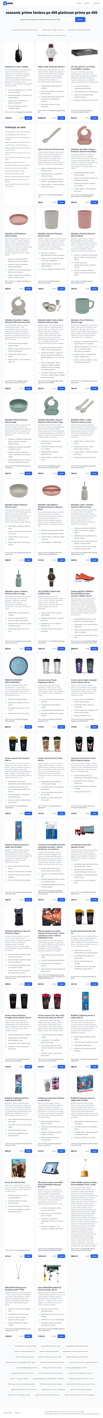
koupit (28, 118)
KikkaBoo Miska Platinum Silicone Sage (16, 421)
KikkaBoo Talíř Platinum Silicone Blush (15, 235)
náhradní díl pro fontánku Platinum (16, 145)
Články (87, 3)
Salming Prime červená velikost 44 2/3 (81, 1379)
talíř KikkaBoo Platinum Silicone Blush (17, 165)
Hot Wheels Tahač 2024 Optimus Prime (81, 846)
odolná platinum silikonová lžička (25, 1346)
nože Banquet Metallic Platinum (15, 135)
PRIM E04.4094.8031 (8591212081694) (13, 681)
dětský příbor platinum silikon (51, 1346)
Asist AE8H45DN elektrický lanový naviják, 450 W (49, 1288)
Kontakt (96, 3)
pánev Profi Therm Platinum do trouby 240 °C (17, 154)
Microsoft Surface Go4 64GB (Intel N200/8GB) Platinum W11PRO (50, 1184)
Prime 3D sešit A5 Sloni (15, 1182)
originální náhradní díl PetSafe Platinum (18, 142)
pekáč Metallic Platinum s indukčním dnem (51, 35)
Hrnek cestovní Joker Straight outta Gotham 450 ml (84, 681)
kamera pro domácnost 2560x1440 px (24, 30)
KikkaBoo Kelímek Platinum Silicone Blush (83, 235)
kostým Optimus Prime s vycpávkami (53, 1389)
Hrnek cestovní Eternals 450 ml (83, 932)
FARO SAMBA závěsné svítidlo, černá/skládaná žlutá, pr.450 (84, 1183)
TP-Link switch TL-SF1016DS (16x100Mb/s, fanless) (83, 68)
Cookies (17, 1413)
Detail (21, 118)
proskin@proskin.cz (75, 1414)
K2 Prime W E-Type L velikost (18, 1379)
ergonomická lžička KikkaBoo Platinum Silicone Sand (17, 185)
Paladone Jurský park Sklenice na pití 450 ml (51, 1099)
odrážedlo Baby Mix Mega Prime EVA (52, 1362)
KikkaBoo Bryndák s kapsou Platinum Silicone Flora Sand (17, 321)
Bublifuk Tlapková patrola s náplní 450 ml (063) (17, 1099)
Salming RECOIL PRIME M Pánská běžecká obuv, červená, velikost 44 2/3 (82, 593)
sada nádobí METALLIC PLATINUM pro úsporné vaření (17, 149)
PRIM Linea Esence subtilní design (51, 1384)
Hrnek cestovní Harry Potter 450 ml (50, 759)
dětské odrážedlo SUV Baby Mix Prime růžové (20, 1362)
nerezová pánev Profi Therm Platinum (17, 132)
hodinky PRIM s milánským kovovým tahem (81, 1384)
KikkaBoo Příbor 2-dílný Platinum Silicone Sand (81, 421)
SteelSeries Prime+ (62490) (16, 67)
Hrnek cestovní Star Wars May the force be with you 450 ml (51, 1016)
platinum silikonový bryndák (49, 1351)
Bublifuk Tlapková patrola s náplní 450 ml (83, 1016)
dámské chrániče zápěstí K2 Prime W (80, 1373)
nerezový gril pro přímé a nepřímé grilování (83, 1362)
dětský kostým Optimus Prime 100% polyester (80, 1395)
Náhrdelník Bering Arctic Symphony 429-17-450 (16, 1288)
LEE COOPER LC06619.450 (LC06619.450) (49, 592)
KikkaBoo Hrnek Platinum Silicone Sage (82, 321)
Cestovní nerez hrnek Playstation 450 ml (47, 681)
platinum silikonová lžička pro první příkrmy (16, 180)
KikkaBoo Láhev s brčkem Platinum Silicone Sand (82, 506)
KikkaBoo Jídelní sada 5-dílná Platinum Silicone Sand (50, 321)
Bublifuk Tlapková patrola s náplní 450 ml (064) (17, 846)
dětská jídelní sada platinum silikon (76, 1346)
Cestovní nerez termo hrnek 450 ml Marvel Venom (83, 759)
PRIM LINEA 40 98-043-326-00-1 (51, 67)
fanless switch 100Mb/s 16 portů (52, 30)
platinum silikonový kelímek (24, 1357)
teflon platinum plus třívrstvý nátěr (79, 30)
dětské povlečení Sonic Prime (52, 1368)
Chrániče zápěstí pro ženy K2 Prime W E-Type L (17, 932)
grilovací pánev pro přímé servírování (51, 1373)
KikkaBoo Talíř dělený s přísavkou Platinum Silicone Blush (50, 507)
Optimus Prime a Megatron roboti (19, 1395)
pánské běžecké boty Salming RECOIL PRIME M (48, 1379)
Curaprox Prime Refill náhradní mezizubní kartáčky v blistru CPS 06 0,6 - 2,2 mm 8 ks (51, 847)
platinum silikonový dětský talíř (25, 1351)
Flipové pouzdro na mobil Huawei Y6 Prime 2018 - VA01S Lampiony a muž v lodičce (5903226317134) (51, 934)
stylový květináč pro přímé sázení (77, 1357)
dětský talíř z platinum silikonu (15, 162)
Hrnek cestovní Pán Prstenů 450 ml (17, 759)
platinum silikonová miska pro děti (49, 1357)
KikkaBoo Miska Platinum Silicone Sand (16, 506)
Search (80, 19)
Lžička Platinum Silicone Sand (51, 149)
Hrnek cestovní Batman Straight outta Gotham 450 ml (18, 1016)
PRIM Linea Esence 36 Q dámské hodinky (21, 1384)
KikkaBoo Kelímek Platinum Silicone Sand (50, 235)
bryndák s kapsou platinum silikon (16, 168)
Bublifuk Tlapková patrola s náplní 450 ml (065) (83, 1099)
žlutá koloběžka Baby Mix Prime (76, 1368)
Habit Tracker (7, 1413)
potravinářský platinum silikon (15, 171)
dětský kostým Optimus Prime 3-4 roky (24, 1389)
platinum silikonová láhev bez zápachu (17, 176)
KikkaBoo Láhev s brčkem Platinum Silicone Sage (16, 592)
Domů (79, 3)
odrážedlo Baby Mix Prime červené (22, 1373)
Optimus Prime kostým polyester (81, 1389)
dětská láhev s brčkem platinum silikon (75, 1351)
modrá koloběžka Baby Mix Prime (27, 1368)
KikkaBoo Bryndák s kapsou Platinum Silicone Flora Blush (83, 150)
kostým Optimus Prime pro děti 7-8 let (47, 1395)
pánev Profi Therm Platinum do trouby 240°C (17, 159)
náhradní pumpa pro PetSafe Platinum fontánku (17, 138)
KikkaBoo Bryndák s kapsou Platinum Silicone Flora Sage (50, 421)
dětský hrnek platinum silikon (14, 174)
